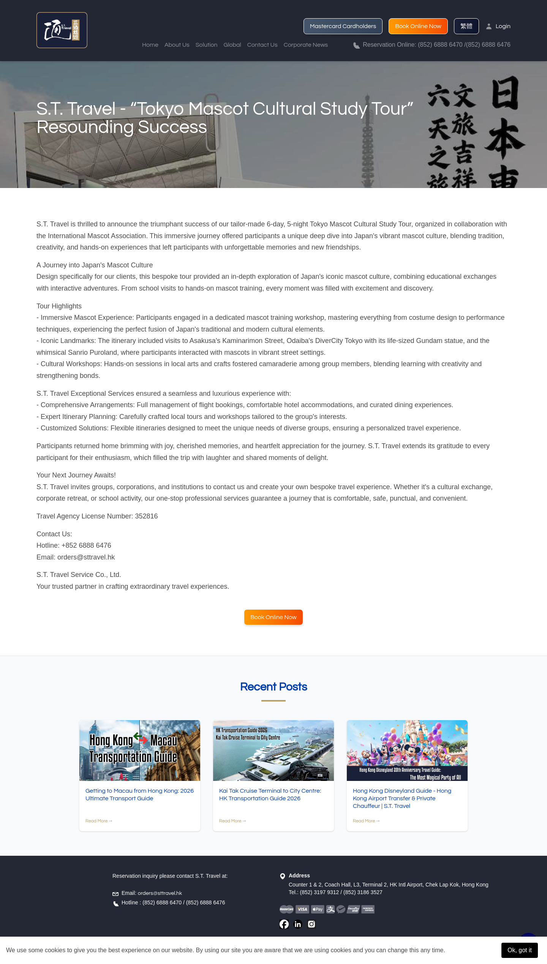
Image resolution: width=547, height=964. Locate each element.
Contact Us (262, 45)
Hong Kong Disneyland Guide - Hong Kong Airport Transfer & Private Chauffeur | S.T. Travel (402, 798)
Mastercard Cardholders (343, 26)
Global (232, 45)
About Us (177, 45)
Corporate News (306, 45)
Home (150, 45)
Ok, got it (519, 950)
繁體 (466, 26)
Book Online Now (418, 26)
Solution (207, 45)
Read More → (98, 821)
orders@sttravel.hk (160, 893)
